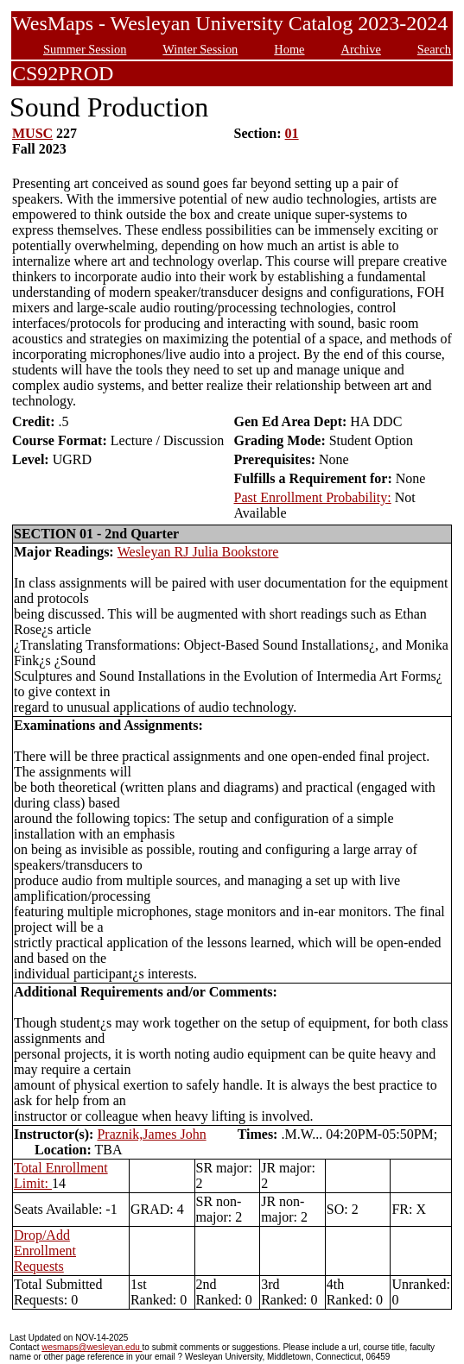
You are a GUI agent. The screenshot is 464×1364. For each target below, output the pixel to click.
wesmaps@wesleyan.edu (91, 1347)
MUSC (32, 133)
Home (289, 49)
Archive (360, 49)
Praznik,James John (151, 1134)
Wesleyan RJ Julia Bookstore (198, 551)
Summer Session (84, 49)
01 (292, 133)
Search (434, 49)
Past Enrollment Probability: (312, 497)
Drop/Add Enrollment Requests (45, 1250)
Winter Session (200, 49)
